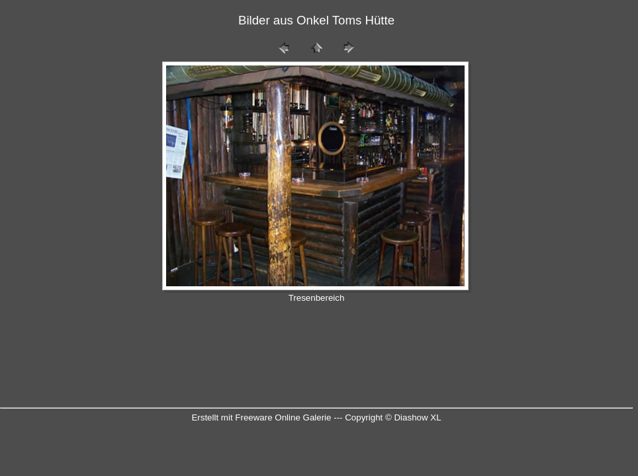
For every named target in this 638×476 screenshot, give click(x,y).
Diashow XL (417, 417)
